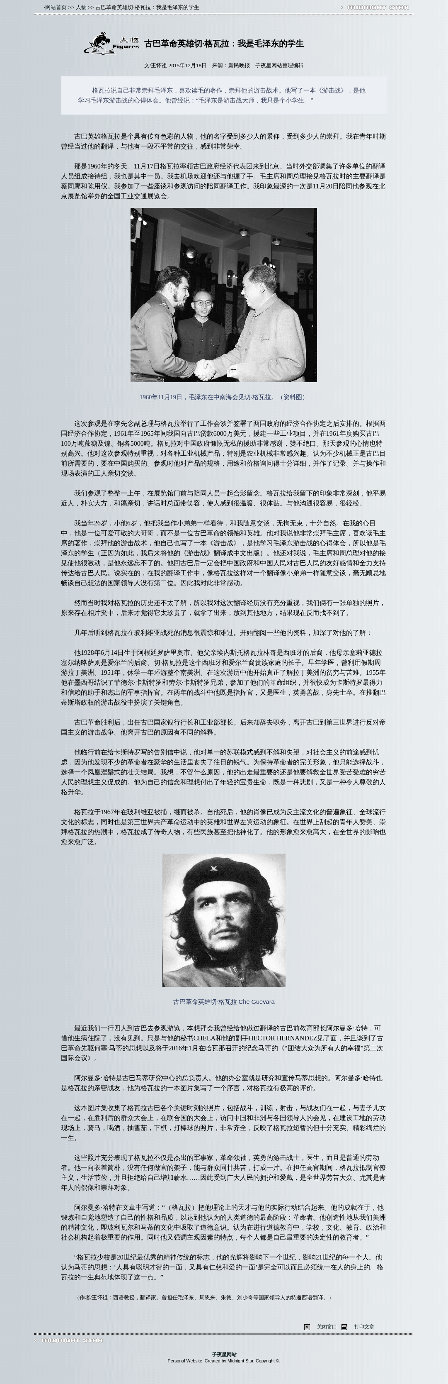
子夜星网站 (224, 1354)
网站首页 (56, 7)
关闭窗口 (327, 1327)
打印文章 (364, 1327)
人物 (81, 7)
